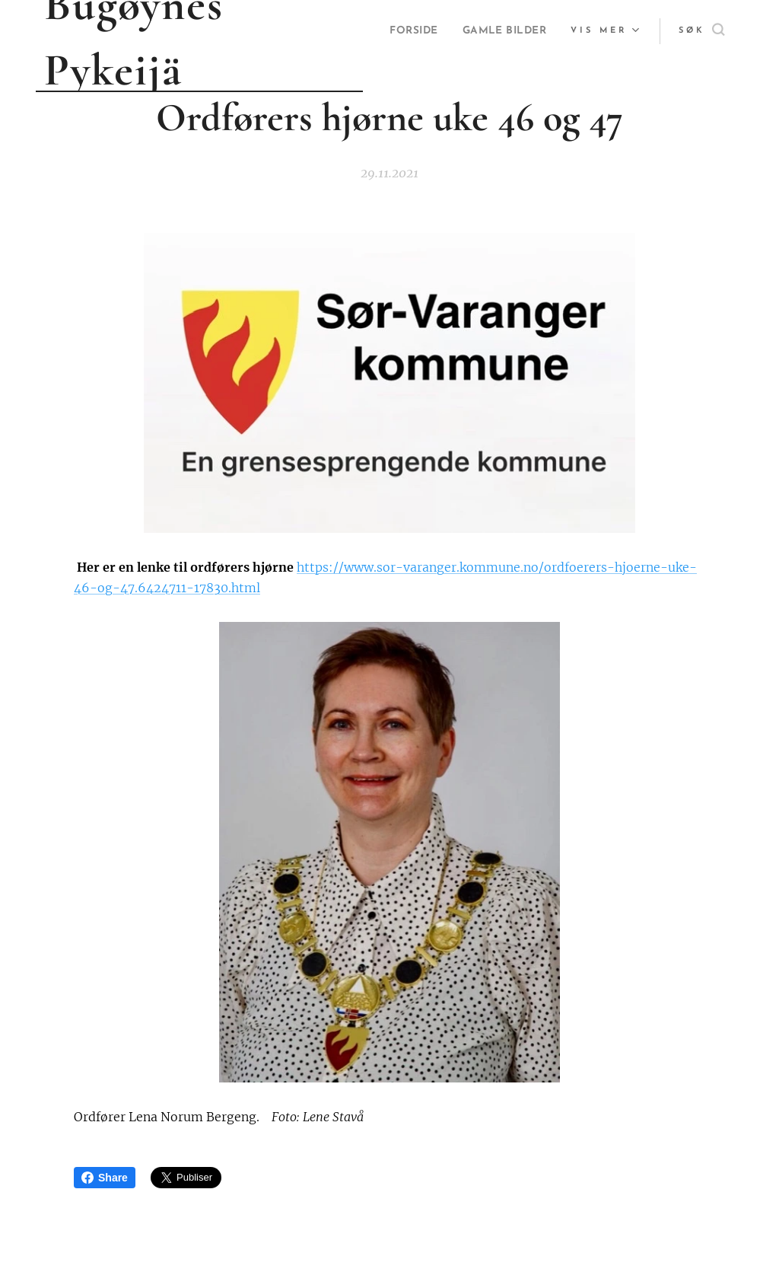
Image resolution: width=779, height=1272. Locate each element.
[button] (701, 31)
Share (104, 1178)
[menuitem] (521, 31)
